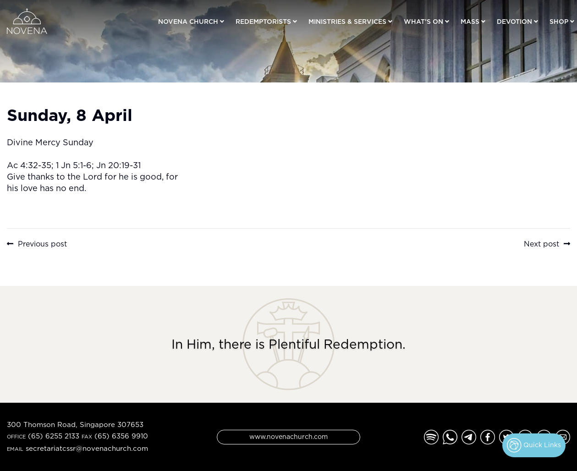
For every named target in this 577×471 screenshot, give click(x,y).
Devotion (514, 21)
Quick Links (534, 445)
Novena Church (188, 21)
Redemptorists (263, 21)
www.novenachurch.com (288, 436)
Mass (470, 21)
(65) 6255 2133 (53, 436)
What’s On (423, 21)
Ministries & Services (347, 21)
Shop (559, 21)
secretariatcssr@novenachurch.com (87, 448)
